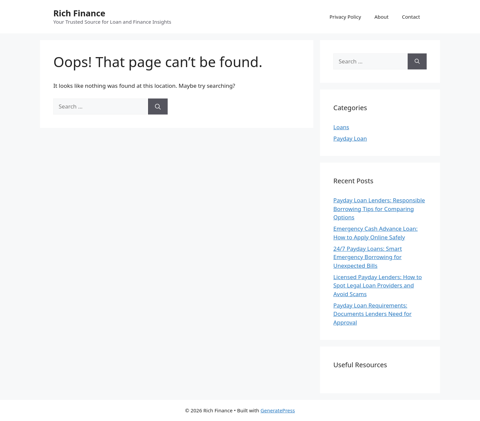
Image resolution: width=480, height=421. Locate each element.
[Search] (158, 106)
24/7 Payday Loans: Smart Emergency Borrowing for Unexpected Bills (367, 257)
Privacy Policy (345, 16)
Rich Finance (79, 13)
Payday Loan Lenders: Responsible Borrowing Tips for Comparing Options (379, 208)
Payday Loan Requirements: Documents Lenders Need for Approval (372, 313)
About (381, 16)
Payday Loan (350, 138)
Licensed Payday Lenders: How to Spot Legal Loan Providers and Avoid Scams (377, 285)
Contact (411, 16)
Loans (341, 127)
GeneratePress (278, 410)
